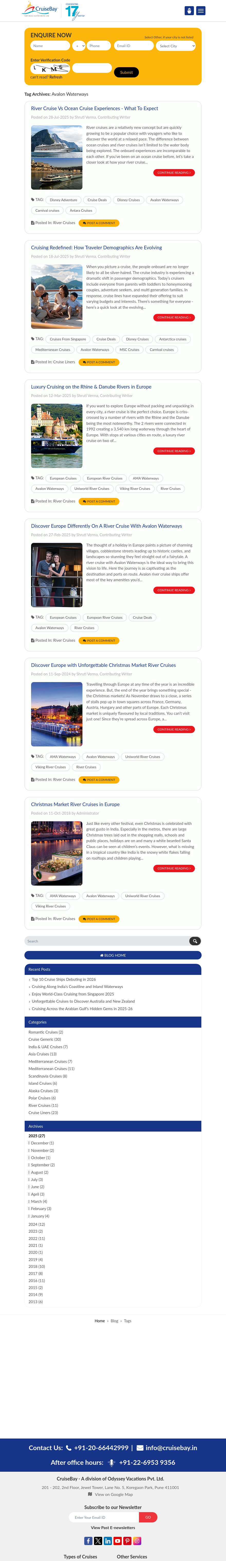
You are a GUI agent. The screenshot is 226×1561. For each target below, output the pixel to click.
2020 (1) (36, 1252)
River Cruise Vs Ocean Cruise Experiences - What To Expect (94, 108)
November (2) (42, 1150)
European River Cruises (105, 478)
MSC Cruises (129, 350)
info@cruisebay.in (171, 1447)
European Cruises (63, 478)
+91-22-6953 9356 (147, 1462)
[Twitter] (98, 1542)
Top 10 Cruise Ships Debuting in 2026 (64, 979)
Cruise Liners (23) (43, 1112)
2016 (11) (37, 1280)
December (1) (42, 1143)
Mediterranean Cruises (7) (50, 1061)
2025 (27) (37, 1135)
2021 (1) (36, 1245)
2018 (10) (37, 1266)
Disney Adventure (63, 200)
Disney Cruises (128, 200)
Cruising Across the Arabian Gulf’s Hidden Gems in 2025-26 (82, 1008)
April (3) (37, 1194)
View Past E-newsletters (113, 1527)
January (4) (40, 1216)
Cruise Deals (97, 200)
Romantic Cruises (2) (46, 1032)
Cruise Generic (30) (45, 1039)
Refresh (56, 77)
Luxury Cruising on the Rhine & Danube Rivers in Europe (91, 387)
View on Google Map (114, 1494)
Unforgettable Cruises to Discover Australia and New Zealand (83, 1001)
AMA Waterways (146, 478)
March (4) (39, 1201)
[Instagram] (137, 1542)
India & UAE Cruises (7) (48, 1046)
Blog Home (113, 955)
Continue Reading (174, 172)
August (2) (39, 1172)
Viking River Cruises (135, 489)
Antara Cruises (81, 210)
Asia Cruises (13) (42, 1054)
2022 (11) (37, 1238)
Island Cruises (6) (43, 1083)
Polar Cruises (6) (42, 1098)
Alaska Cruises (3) (43, 1090)
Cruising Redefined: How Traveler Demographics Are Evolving (96, 247)
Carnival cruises (47, 210)
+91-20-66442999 (101, 1447)
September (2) (43, 1164)
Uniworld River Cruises (91, 489)
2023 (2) (36, 1231)
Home (100, 1320)
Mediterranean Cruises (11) (51, 1068)
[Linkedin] (108, 1542)
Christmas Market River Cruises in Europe (75, 804)
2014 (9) (36, 1294)
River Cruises (171, 489)
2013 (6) (36, 1301)
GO (148, 1517)
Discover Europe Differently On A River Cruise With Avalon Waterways (106, 526)
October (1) (40, 1157)
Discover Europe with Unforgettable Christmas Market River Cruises (103, 665)
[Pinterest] (127, 1542)
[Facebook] (88, 1542)
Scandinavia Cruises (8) (48, 1076)
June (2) (37, 1186)
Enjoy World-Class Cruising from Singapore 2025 (73, 994)
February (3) (41, 1208)
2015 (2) (36, 1287)
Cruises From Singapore (68, 339)
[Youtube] (118, 1542)
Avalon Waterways (164, 200)
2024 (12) (37, 1224)
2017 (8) (36, 1273)
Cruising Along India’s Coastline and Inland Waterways (77, 986)
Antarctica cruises (172, 339)
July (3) (37, 1179)
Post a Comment (99, 223)
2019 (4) (36, 1259)
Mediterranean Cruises (52, 350)
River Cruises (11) (43, 1105)
